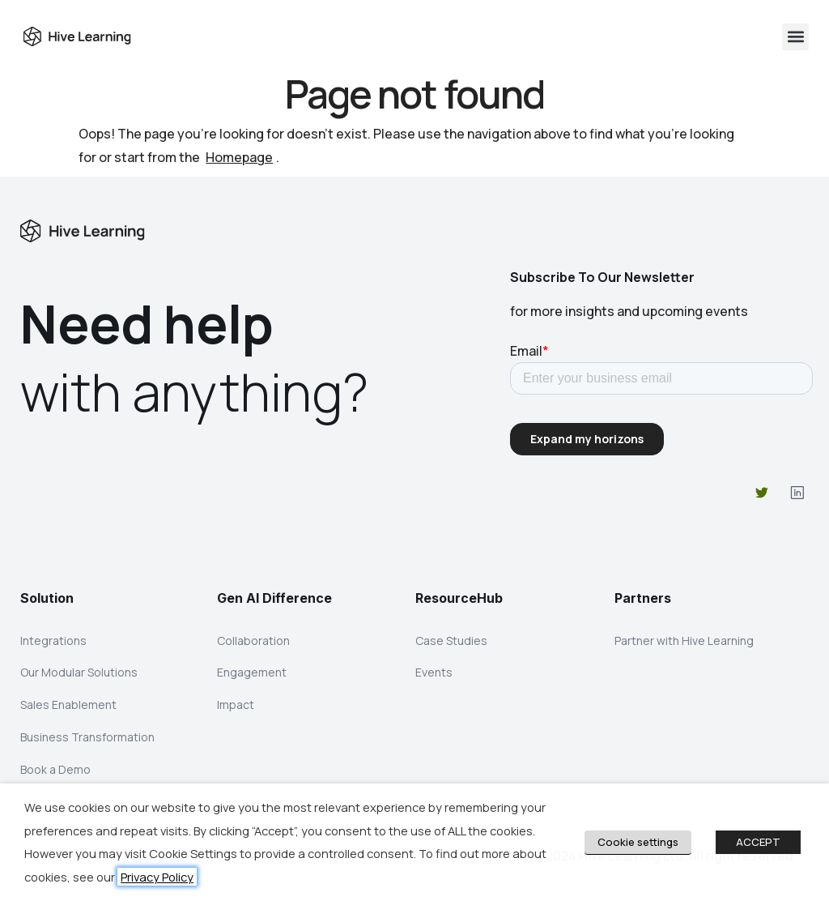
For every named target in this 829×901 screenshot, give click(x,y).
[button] (795, 36)
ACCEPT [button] (758, 842)
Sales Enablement (68, 709)
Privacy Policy (157, 877)
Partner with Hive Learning (684, 641)
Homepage (239, 157)
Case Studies (451, 641)
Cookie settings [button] (637, 842)
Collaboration (253, 641)
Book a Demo (55, 777)
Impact (235, 709)
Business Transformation (87, 743)
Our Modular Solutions (79, 675)
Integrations (53, 641)
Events (434, 675)
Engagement (252, 675)
